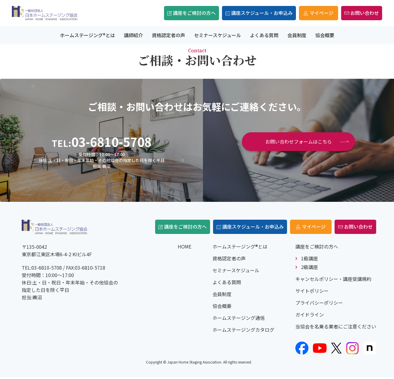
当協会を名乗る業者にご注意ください (335, 327)
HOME (184, 247)
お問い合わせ (358, 13)
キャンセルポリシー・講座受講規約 (333, 280)
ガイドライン (309, 316)
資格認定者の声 (168, 35)
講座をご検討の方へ (178, 13)
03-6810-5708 (111, 141)
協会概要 (324, 35)
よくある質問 (264, 35)
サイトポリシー (312, 292)
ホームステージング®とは (87, 35)
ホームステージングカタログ (243, 331)
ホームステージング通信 (238, 319)
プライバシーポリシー (319, 304)
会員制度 (296, 35)
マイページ (301, 13)
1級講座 (309, 259)
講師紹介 (133, 35)
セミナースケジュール (217, 35)
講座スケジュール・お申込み (239, 13)
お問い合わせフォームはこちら (298, 141)
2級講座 (309, 268)
